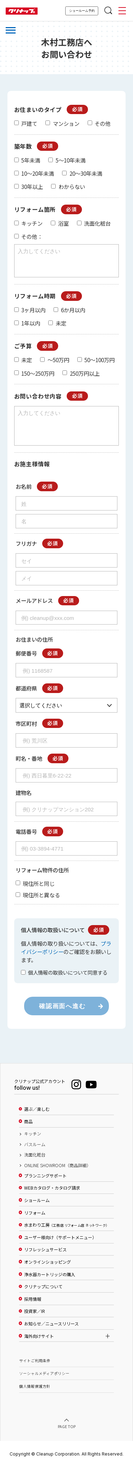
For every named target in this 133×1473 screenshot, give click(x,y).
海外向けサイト (39, 1342)
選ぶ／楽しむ (37, 1115)
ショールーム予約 (82, 10)
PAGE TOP (67, 1433)
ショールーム (37, 1207)
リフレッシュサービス (45, 1256)
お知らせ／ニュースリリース (51, 1330)
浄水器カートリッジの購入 (49, 1281)
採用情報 (32, 1305)
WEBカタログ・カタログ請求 (52, 1194)
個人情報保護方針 (34, 1392)
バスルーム (34, 1151)
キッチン (32, 1140)
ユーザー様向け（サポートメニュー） (60, 1244)
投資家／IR (34, 1317)
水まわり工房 (65, 1231)
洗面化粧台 (34, 1161)
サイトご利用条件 (34, 1367)
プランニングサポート (45, 1182)
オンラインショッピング (47, 1268)
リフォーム (34, 1219)
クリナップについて (43, 1293)
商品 (28, 1128)
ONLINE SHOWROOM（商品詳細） (57, 1172)
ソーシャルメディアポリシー (44, 1379)
